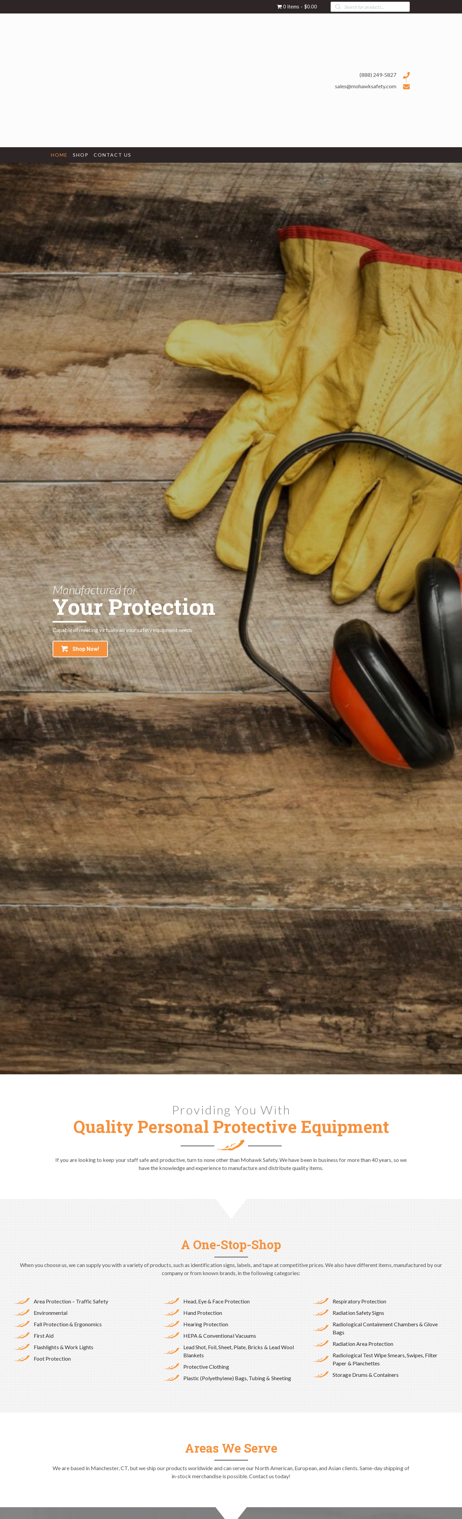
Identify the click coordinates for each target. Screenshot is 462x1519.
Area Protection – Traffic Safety (71, 1301)
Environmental (50, 1312)
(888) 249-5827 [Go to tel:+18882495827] (378, 74)
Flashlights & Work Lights (63, 1347)
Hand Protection (202, 1312)
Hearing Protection (205, 1324)
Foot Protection (52, 1358)
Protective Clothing (206, 1366)
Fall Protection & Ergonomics (68, 1324)
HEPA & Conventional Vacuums (219, 1335)
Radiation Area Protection (363, 1343)
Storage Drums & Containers (366, 1374)
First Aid (44, 1335)
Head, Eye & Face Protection (216, 1301)
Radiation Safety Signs (358, 1312)
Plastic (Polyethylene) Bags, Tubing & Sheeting (237, 1378)
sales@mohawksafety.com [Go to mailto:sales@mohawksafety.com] (365, 86)
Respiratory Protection (359, 1301)
